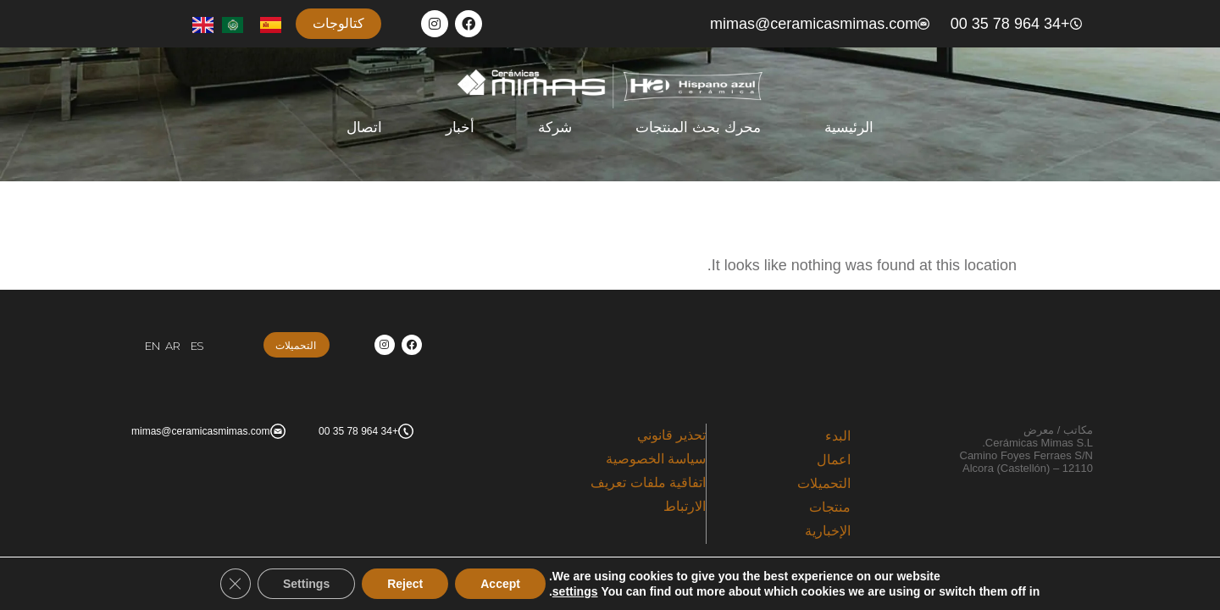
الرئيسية (848, 127)
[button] (338, 23)
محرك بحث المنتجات (697, 127)
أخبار (460, 127)
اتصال (364, 127)
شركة (555, 127)
